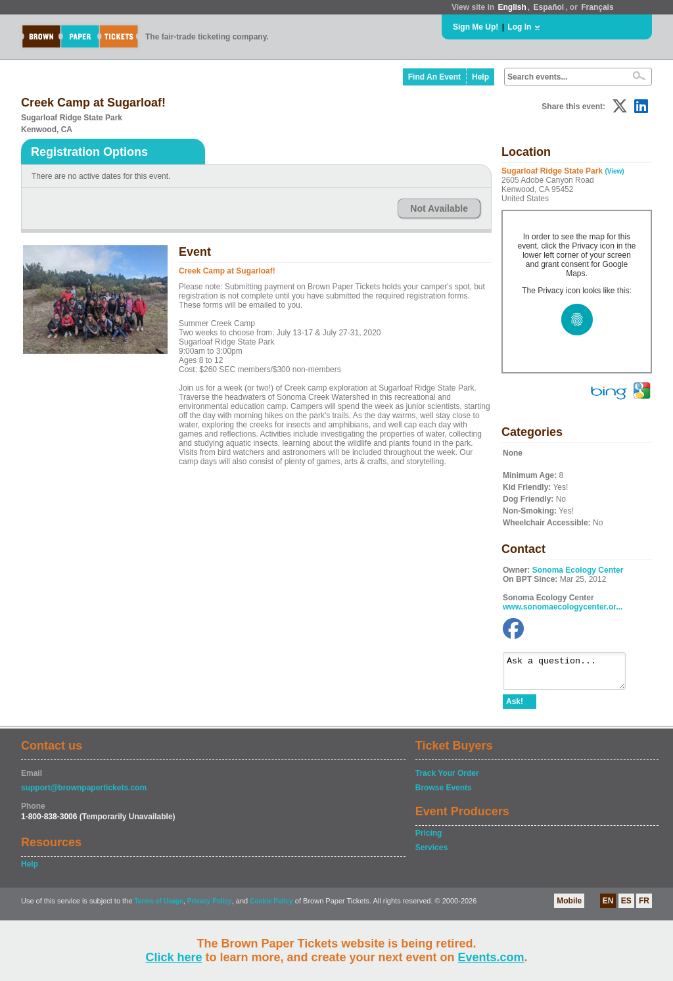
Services (431, 853)
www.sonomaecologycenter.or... (562, 606)
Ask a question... (571, 674)
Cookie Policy (271, 907)
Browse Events (443, 793)
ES (626, 906)
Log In (519, 27)
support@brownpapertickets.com (84, 793)
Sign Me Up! (475, 27)
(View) (614, 171)
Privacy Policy (209, 907)
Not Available (439, 208)
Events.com (491, 957)
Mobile (569, 906)
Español (549, 7)
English (512, 7)
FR (644, 906)
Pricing (428, 839)
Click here (173, 957)
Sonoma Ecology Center (578, 570)
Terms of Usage (158, 907)
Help (480, 77)
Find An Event (434, 77)
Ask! (514, 707)
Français (597, 7)
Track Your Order (447, 779)
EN (608, 906)
